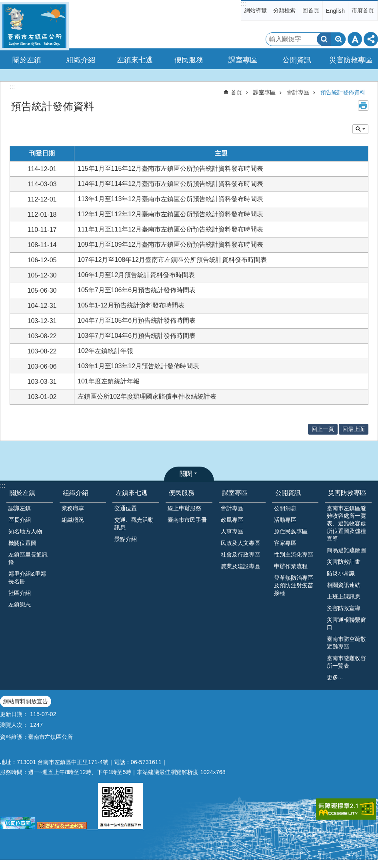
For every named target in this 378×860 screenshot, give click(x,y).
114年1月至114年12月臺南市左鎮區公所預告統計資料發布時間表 (170, 183)
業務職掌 (73, 508)
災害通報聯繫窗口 (346, 624)
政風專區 (232, 520)
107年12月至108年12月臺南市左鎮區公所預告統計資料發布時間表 (172, 259)
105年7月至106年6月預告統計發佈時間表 (137, 290)
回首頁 (310, 10)
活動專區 (285, 520)
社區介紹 (19, 593)
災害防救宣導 (343, 608)
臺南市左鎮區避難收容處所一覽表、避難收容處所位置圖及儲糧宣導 (346, 523)
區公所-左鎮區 (34, 26)
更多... (335, 677)
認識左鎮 (19, 508)
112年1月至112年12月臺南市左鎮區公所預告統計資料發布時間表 (170, 214)
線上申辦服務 (184, 508)
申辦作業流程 (291, 566)
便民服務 (181, 492)
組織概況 (73, 520)
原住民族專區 (291, 531)
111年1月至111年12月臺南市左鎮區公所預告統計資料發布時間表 (170, 229)
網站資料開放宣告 (25, 701)
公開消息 (285, 508)
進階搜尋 (338, 39)
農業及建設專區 (240, 566)
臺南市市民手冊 (187, 520)
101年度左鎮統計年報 (109, 381)
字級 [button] (355, 39)
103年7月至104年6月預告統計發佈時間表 (137, 335)
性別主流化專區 (293, 554)
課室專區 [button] (242, 60)
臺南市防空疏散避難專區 (346, 643)
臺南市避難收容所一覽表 (346, 662)
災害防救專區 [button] (350, 60)
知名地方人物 (25, 531)
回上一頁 (323, 429)
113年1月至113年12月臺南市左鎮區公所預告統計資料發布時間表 (170, 199)
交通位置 (125, 508)
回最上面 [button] (353, 429)
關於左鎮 (22, 492)
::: (243, 3)
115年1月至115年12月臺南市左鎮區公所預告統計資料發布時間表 (170, 168)
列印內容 (363, 105)
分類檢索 (284, 10)
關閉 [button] (186, 473)
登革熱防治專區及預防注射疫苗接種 (293, 585)
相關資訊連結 (343, 585)
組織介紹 (75, 492)
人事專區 (232, 531)
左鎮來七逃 (132, 492)
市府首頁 (363, 10)
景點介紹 (125, 539)
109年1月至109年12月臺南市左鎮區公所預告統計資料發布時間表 (170, 244)
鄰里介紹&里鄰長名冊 (27, 578)
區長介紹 (19, 520)
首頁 (236, 92)
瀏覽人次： (14, 725)
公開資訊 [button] (296, 60)
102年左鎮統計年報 (105, 350)
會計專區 (298, 92)
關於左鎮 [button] (26, 60)
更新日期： (14, 714)
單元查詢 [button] (360, 129)
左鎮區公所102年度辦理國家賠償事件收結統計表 (147, 396)
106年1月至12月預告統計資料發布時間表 (136, 274)
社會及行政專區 (240, 554)
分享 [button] (371, 39)
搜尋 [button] (324, 39)
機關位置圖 (22, 543)
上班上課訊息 (343, 596)
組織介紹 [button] (80, 60)
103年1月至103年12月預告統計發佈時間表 (138, 366)
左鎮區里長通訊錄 (28, 558)
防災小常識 (341, 573)
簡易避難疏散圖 (346, 550)
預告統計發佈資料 (342, 92)
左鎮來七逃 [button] (135, 60)
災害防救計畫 (343, 562)
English (335, 11)
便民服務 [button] (188, 60)
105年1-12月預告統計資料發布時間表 (131, 305)
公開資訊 (288, 492)
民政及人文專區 (240, 543)
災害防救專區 (347, 492)
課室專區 (264, 92)
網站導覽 (255, 10)
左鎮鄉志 (19, 604)
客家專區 (285, 543)
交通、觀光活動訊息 (134, 524)
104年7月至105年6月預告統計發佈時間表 (137, 320)
